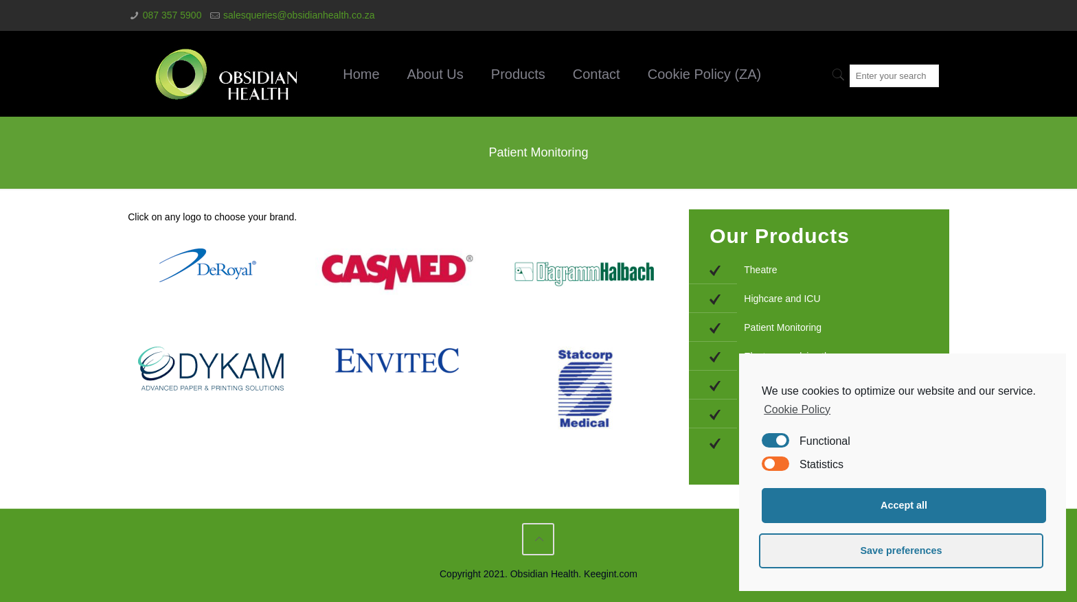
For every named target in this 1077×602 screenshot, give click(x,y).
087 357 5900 (172, 15)
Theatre (760, 269)
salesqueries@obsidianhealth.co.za (298, 15)
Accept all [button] (904, 505)
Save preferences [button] (901, 550)
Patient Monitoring (782, 327)
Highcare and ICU (782, 298)
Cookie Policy (797, 409)
